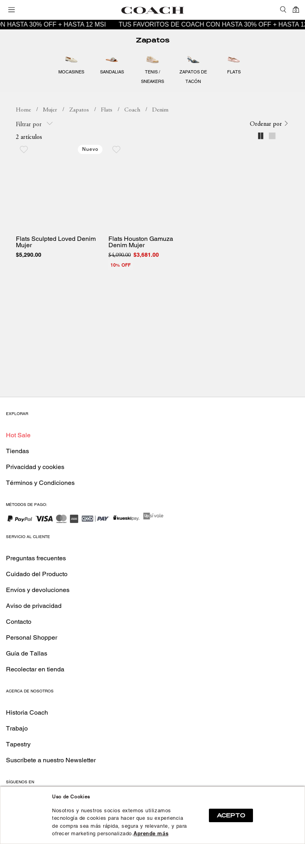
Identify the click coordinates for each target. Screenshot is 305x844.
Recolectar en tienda (35, 669)
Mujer (50, 110)
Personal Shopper (31, 637)
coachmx (23, 110)
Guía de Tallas (26, 653)
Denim (160, 110)
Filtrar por (34, 124)
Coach (132, 110)
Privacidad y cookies (35, 467)
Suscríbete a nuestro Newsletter (51, 760)
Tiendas (17, 451)
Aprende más (150, 833)
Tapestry (18, 744)
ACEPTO (231, 815)
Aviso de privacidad (34, 605)
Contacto (18, 621)
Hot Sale (18, 435)
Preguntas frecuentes (36, 558)
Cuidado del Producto (37, 574)
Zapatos (152, 40)
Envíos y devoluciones (37, 590)
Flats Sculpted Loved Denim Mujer (56, 242)
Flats (106, 110)
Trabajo (17, 728)
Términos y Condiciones (40, 482)
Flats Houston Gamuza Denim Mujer (140, 242)
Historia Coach (27, 712)
